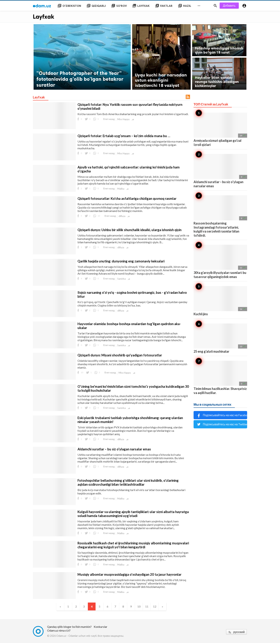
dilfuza (122, 216)
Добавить (229, 5)
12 (154, 606)
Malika (120, 188)
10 (139, 606)
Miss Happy (123, 119)
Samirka (121, 278)
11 (146, 606)
